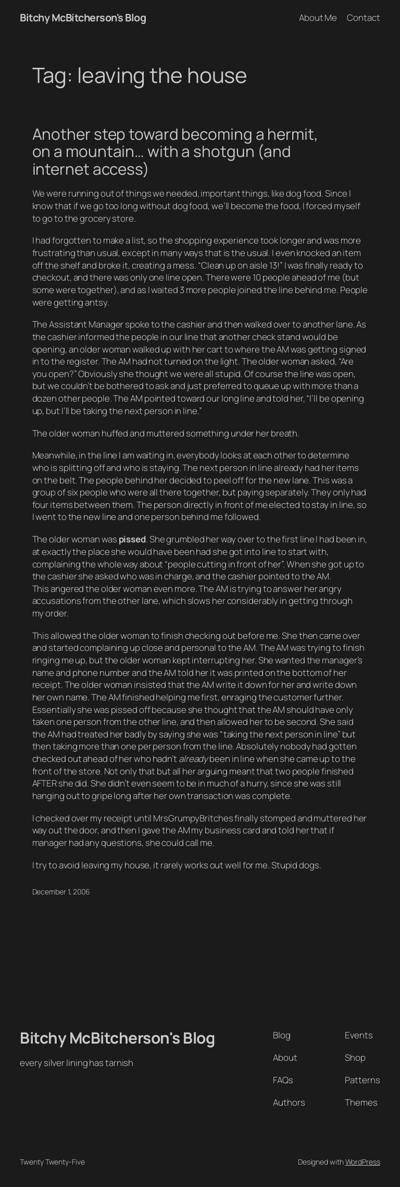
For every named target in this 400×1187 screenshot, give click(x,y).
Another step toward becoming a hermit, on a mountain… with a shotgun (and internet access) (175, 151)
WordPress (362, 1162)
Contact (363, 17)
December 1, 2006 (61, 892)
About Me (318, 17)
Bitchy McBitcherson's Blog (83, 17)
